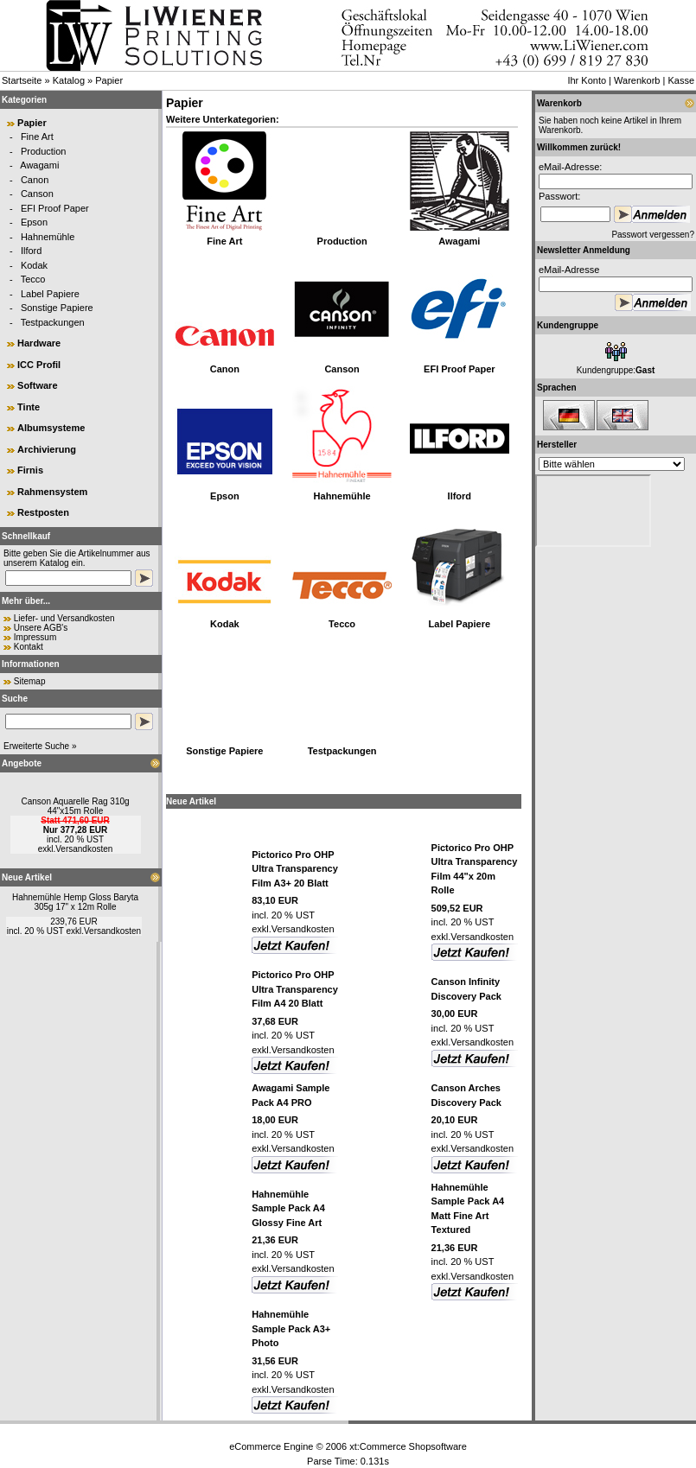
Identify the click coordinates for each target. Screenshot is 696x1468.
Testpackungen (53, 322)
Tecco (33, 279)
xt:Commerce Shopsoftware (408, 1446)
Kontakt (28, 646)
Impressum (35, 637)
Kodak (34, 265)
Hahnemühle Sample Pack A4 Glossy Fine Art (288, 1208)
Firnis (30, 470)
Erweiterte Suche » (40, 746)
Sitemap (30, 681)
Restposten (43, 512)
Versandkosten (83, 849)
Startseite (22, 80)
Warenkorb (637, 80)
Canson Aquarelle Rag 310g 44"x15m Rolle (75, 806)
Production (44, 151)
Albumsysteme (51, 428)
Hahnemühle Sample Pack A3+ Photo (291, 1328)
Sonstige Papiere (57, 307)
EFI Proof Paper (55, 208)
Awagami (39, 165)
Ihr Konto (586, 80)
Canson (37, 193)
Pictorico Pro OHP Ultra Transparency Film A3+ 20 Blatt (295, 868)
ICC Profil (39, 364)
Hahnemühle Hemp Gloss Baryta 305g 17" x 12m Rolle (75, 902)
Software (37, 385)
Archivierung (46, 449)
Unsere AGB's (41, 627)
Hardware (39, 343)
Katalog (69, 80)
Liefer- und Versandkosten (64, 618)
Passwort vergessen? (652, 234)
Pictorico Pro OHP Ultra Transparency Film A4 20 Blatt (295, 988)
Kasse (680, 80)
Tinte (28, 407)
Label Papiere (50, 294)
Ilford (31, 250)
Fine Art (37, 136)
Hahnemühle (47, 237)
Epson (34, 222)
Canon (34, 180)
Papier (109, 80)
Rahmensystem (52, 491)
